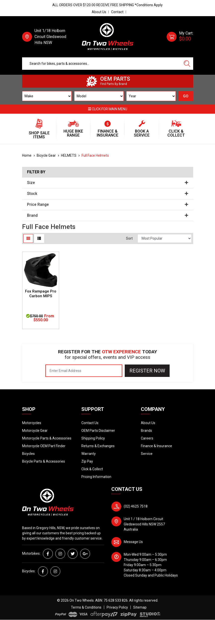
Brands (146, 431)
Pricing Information (96, 477)
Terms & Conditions (86, 607)
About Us (99, 12)
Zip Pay (87, 461)
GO (185, 96)
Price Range (107, 204)
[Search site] (187, 63)
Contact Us (89, 423)
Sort (129, 238)
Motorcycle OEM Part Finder (43, 446)
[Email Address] (83, 371)
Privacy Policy (117, 607)
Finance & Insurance (156, 446)
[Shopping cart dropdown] (180, 36)
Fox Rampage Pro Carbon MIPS (40, 293)
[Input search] (101, 63)
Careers (147, 438)
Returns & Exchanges (98, 446)
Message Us (133, 542)
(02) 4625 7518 (136, 506)
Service (147, 454)
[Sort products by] (164, 238)
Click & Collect (92, 469)
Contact (117, 12)
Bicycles (28, 454)
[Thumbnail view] (28, 238)
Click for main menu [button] (107, 109)
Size (107, 183)
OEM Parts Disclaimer (98, 431)
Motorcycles (31, 423)
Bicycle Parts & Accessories (43, 461)
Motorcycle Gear (35, 431)
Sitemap (140, 607)
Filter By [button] (36, 172)
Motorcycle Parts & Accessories (46, 438)
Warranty (88, 454)
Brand (107, 215)
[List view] (39, 238)
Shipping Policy (93, 438)
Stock (107, 193)
